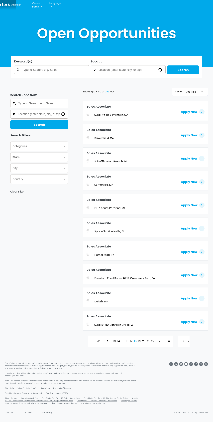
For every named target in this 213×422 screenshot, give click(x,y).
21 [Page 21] (148, 341)
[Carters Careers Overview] (107, 5)
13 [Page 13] (114, 341)
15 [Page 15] (123, 341)
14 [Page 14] (118, 341)
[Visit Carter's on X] (181, 364)
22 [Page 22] (152, 341)
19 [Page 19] (139, 341)
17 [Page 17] (131, 341)
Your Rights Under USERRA (57, 393)
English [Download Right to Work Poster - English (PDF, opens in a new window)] (26, 388)
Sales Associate (99, 106)
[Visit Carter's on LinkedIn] (196, 364)
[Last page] (169, 341)
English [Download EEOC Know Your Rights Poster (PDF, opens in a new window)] (60, 388)
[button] (160, 70)
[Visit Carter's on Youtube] (186, 364)
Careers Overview (50, 5)
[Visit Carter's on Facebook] (171, 364)
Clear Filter (17, 192)
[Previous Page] (108, 341)
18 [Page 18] (135, 341)
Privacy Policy (46, 412)
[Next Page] (160, 341)
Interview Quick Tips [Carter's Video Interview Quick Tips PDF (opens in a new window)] (29, 398)
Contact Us (9, 412)
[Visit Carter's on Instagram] (191, 364)
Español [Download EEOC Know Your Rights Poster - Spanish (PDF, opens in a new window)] (67, 388)
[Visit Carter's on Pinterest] (176, 364)
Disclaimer (27, 412)
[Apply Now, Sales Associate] (193, 111)
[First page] (99, 341)
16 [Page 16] (127, 341)
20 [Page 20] (143, 341)
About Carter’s (11, 398)
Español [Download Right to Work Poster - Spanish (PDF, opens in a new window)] (34, 388)
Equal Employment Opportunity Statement (23, 393)
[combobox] (130, 69)
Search (183, 70)
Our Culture (72, 5)
